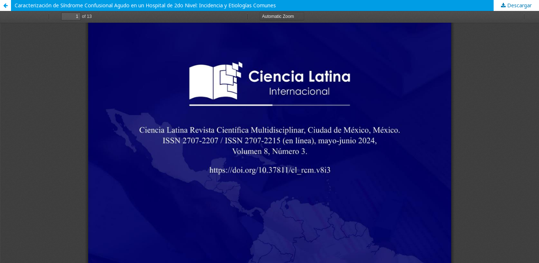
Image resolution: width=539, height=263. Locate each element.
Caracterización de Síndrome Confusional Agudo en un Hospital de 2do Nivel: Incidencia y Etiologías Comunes (145, 5)
